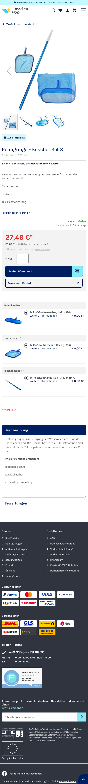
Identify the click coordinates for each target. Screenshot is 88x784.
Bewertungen (15, 503)
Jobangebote (12, 576)
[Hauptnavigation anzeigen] (83, 10)
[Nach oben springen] (83, 779)
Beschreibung (16, 430)
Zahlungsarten (13, 559)
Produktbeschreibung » (16, 212)
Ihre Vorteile (12, 538)
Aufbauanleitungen (16, 549)
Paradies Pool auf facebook (22, 773)
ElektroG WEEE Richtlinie (64, 565)
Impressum (56, 559)
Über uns (10, 570)
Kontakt (9, 565)
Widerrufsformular (60, 554)
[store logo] (15, 10)
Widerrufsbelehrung (61, 549)
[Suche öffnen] (53, 10)
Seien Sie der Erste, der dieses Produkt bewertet (31, 163)
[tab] (44, 430)
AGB (52, 538)
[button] (9, 71)
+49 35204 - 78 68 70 (26, 652)
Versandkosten (42, 249)
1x (56, 312)
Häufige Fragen (13, 543)
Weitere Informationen (43, 315)
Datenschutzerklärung (62, 543)
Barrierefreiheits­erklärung (64, 570)
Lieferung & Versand (16, 554)
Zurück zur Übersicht (20, 24)
